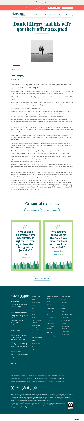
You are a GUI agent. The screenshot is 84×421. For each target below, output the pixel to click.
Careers (63, 308)
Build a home (50, 304)
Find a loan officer (15, 375)
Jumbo (34, 305)
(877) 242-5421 (20, 343)
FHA (33, 308)
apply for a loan (67, 8)
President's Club (65, 331)
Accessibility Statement (44, 375)
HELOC (34, 317)
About (67, 15)
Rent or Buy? (50, 314)
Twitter (24, 388)
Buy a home (39, 15)
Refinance (61, 15)
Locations (26, 8)
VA (33, 311)
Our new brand (65, 334)
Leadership (64, 302)
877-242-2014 (19, 316)
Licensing (51, 381)
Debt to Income (50, 323)
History (63, 305)
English (77, 419)
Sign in (43, 8)
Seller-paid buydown (37, 330)
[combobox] (78, 419)
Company (63, 299)
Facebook (12, 388)
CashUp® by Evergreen (42, 2)
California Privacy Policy (28, 378)
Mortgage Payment (51, 311)
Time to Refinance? (51, 317)
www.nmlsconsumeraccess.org (44, 400)
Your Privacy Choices (56, 378)
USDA (33, 314)
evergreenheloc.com (17, 357)
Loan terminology (51, 336)
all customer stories (42, 278)
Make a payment (35, 8)
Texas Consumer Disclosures (39, 381)
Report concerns (32, 375)
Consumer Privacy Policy (58, 375)
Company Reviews (65, 320)
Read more (25, 257)
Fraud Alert (14, 364)
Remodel (49, 301)
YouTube (35, 388)
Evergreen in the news (66, 314)
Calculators (18, 8)
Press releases (65, 317)
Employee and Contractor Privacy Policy (20, 381)
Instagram (18, 388)
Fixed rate (34, 299)
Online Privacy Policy (16, 378)
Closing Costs (50, 320)
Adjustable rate (36, 302)
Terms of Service (60, 381)
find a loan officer (54, 8)
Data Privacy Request (42, 378)
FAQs (48, 339)
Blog (62, 311)
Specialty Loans (36, 333)
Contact (23, 375)
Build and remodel (50, 15)
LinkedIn (29, 388)
